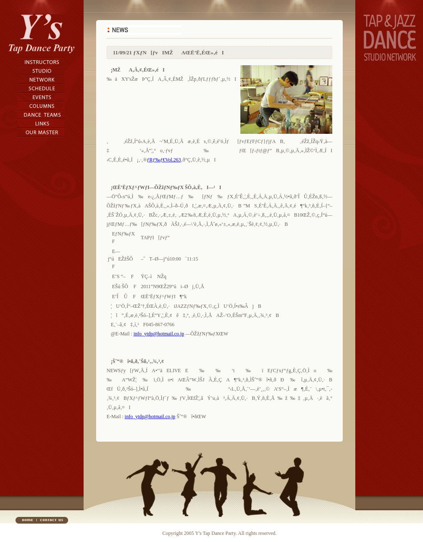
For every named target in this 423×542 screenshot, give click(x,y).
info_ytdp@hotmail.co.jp (158, 334)
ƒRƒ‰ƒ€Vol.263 (164, 160)
